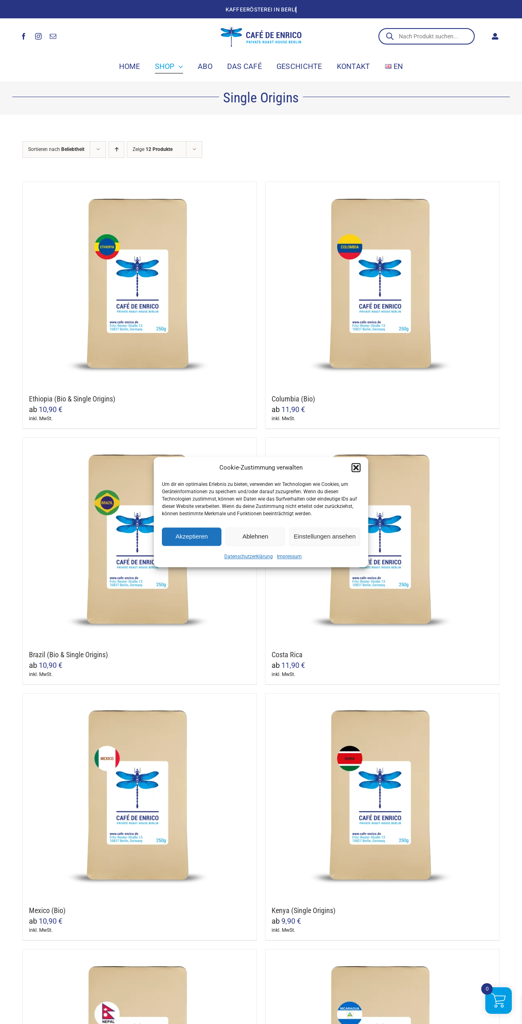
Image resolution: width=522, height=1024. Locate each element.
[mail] (53, 36)
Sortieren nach (56, 149)
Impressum (289, 556)
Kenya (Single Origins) (304, 910)
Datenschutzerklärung (248, 556)
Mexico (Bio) (47, 910)
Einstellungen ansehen (325, 536)
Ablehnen (255, 536)
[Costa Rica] (382, 540)
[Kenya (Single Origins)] (382, 796)
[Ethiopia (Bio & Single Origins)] (140, 284)
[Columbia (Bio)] (382, 284)
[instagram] (38, 36)
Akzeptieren (191, 536)
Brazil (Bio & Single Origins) (68, 654)
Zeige (153, 149)
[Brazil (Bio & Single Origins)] (140, 540)
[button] (356, 468)
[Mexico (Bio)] (140, 796)
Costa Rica (287, 654)
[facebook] (23, 36)
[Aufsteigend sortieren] (116, 149)
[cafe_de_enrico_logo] (261, 29)
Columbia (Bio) (293, 399)
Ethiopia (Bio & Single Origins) (72, 399)
